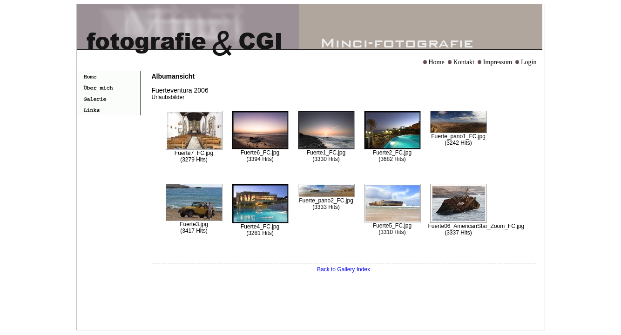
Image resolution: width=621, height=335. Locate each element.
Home (437, 62)
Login (528, 62)
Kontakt (463, 62)
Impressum (497, 62)
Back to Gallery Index (343, 269)
